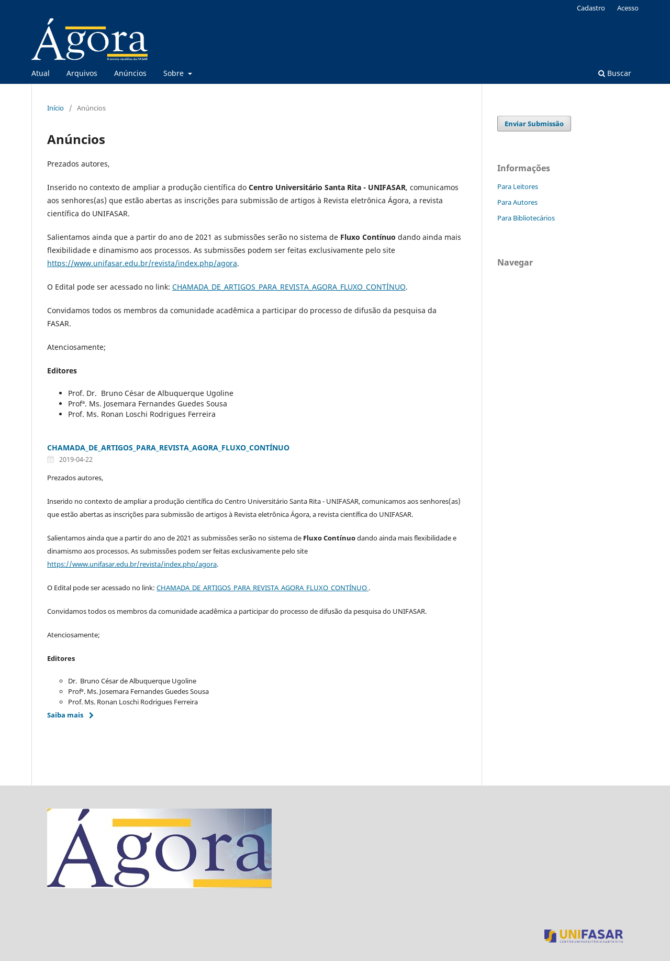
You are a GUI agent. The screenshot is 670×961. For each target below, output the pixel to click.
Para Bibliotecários (526, 218)
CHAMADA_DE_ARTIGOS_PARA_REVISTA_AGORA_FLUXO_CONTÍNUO (289, 287)
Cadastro (591, 8)
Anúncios (130, 73)
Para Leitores (517, 186)
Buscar (614, 73)
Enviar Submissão (534, 123)
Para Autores (517, 202)
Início (55, 108)
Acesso (628, 8)
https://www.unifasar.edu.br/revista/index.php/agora (142, 263)
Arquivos (81, 73)
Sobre (174, 73)
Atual (40, 73)
